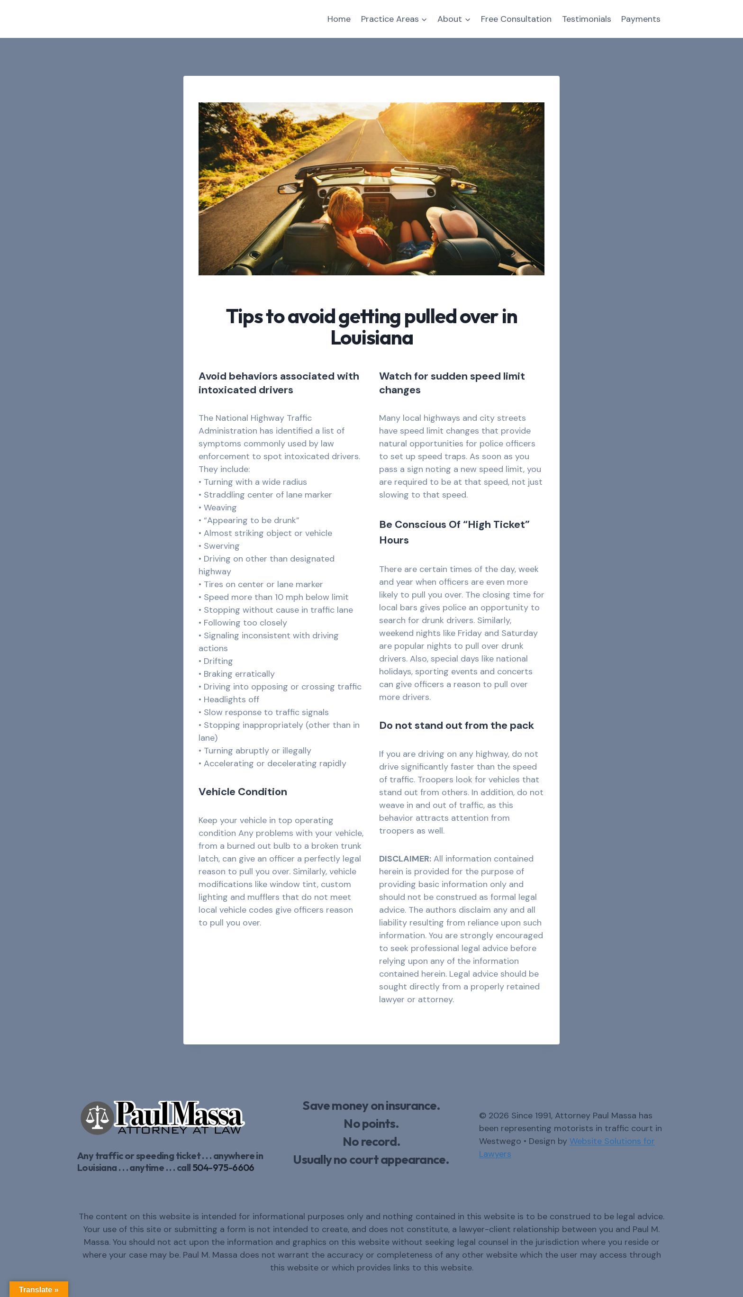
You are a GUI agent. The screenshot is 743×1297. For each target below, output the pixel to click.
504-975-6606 (223, 1167)
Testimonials (586, 19)
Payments (641, 19)
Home (339, 19)
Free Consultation (516, 19)
